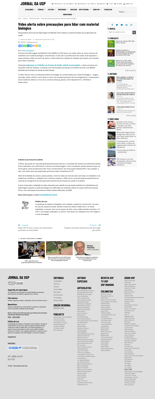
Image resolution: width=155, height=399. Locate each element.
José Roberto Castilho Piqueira (86, 356)
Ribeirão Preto (59, 308)
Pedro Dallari (104, 345)
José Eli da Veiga (105, 322)
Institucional (85, 9)
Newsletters (12, 304)
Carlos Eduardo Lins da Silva (109, 302)
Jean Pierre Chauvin (82, 351)
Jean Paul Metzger (82, 349)
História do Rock (129, 311)
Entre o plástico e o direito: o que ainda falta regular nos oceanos (125, 78)
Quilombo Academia (130, 341)
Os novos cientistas (130, 333)
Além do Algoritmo (130, 286)
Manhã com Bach (129, 318)
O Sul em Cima (129, 327)
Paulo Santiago (105, 341)
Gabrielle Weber (81, 326)
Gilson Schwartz (105, 307)
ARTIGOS (81, 278)
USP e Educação (58, 330)
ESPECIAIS (82, 281)
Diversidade (63, 9)
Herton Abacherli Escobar (84, 343)
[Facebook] (19, 46)
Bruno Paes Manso (82, 296)
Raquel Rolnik (105, 347)
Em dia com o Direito (130, 309)
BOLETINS (128, 369)
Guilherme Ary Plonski (83, 336)
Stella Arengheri (27, 50)
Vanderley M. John (82, 384)
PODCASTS (59, 314)
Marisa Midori (105, 330)
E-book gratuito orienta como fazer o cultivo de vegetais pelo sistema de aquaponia (126, 144)
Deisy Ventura (81, 311)
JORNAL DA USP (33, 3)
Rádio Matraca (129, 342)
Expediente (12, 337)
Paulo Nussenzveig (106, 339)
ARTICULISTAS (84, 288)
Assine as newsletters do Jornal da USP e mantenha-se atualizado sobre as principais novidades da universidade (27, 308)
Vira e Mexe (128, 365)
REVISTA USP (107, 278)
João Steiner (104, 317)
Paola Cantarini (81, 375)
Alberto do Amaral (106, 294)
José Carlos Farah (106, 320)
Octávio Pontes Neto (107, 337)
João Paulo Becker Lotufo (108, 315)
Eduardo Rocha (105, 303)
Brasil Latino (128, 294)
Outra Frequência (129, 335)
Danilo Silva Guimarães (83, 309)
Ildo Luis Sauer (81, 345)
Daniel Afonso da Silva (83, 306)
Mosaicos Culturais (130, 324)
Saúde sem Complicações (132, 348)
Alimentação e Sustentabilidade (63, 317)
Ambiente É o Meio (130, 288)
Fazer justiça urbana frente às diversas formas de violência (126, 93)
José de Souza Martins (83, 353)
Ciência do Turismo (59, 319)
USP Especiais (129, 359)
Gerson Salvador (82, 330)
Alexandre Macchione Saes (85, 292)
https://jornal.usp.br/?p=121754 (44, 39)
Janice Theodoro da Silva (84, 347)
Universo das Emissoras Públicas (134, 356)
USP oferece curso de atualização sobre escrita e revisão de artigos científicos (126, 162)
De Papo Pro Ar (129, 299)
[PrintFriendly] (39, 46)
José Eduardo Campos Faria (85, 354)
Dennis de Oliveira (82, 313)
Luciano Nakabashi (106, 324)
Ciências (42, 9)
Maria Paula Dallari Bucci (84, 371)
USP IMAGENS (107, 284)
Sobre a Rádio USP (130, 281)
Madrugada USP (129, 316)
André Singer (104, 298)
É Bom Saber (128, 307)
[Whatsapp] (25, 46)
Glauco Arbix (104, 311)
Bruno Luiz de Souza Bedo (108, 300)
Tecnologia (108, 9)
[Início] (19, 18)
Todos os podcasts (130, 70)
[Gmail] (34, 46)
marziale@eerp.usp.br (48, 195)
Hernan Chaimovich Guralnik (85, 341)
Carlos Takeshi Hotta (83, 298)
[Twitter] (22, 46)
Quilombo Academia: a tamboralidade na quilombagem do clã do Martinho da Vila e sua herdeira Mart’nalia (126, 52)
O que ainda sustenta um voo (126, 107)
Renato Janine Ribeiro (107, 348)
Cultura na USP (129, 296)
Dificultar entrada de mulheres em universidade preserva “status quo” (87, 258)
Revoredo (127, 344)
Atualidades (30, 9)
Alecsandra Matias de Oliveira (85, 291)
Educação (73, 9)
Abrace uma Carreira (130, 284)
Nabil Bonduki (105, 335)
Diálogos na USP (129, 301)
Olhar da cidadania (130, 331)
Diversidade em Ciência (131, 305)
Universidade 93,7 (129, 354)
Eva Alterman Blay (82, 323)
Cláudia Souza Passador (84, 304)
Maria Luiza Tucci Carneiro (84, 369)
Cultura (52, 9)
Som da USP (128, 350)
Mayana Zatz (104, 333)
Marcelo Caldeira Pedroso (84, 364)
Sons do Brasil (129, 352)
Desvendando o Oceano (60, 323)
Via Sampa (128, 363)
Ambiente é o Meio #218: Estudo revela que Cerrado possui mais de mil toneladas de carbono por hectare (125, 62)
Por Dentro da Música (131, 339)
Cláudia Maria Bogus (83, 302)
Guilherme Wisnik (106, 313)
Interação (127, 312)
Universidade (68, 14)
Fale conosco (13, 298)
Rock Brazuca (128, 346)
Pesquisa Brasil (129, 337)
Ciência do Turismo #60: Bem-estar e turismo (125, 42)
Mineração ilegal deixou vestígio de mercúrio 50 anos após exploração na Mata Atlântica (126, 135)
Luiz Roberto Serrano (83, 362)
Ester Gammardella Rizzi (84, 319)
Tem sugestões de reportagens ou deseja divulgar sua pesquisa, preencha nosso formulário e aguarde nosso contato (26, 293)
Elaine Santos (81, 315)
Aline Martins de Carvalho (84, 294)
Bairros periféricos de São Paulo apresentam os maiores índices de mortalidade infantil (59, 258)
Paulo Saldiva (105, 343)
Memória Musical (129, 320)
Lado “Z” (127, 314)
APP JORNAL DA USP (15, 356)
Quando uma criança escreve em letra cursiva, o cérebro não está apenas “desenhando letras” (126, 126)
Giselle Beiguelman (106, 309)
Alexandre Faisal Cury (107, 296)
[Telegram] (31, 46)
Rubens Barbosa (105, 350)
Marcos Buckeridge (82, 366)
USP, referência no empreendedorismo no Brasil (31, 261)
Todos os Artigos (131, 115)
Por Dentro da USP (59, 328)
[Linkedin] (28, 46)
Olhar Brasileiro (129, 329)
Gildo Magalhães (82, 332)
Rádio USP (97, 9)
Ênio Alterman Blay (82, 317)
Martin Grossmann (106, 332)
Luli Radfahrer (105, 326)
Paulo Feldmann (81, 377)
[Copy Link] (37, 46)
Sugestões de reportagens (18, 290)
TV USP (104, 281)
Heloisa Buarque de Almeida (85, 339)
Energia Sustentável (59, 324)
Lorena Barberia (81, 358)
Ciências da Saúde (25, 39)
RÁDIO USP (130, 278)
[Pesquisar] (134, 32)
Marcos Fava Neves (82, 368)
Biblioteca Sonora (130, 292)
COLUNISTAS (107, 291)
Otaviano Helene (82, 373)
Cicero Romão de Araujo (84, 300)
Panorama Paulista (59, 326)
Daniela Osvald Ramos (83, 307)
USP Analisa (128, 357)
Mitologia (127, 322)
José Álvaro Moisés (106, 318)
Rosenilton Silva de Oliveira (85, 383)
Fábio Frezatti (81, 324)
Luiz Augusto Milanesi (83, 360)
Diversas (127, 303)
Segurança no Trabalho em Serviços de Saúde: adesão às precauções (53, 65)
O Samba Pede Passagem (132, 326)
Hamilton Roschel (82, 338)
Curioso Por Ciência (59, 321)
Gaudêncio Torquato (83, 328)
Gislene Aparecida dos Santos (85, 334)
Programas (128, 282)
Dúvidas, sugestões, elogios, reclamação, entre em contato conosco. (27, 300)
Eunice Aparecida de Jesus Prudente (87, 321)
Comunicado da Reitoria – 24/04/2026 (126, 151)
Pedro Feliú (80, 379)
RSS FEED (11, 359)
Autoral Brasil (128, 290)
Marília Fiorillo (105, 328)
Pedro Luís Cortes (82, 381)
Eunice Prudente (105, 305)
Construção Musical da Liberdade (134, 297)
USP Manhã (128, 361)
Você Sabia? (128, 367)
